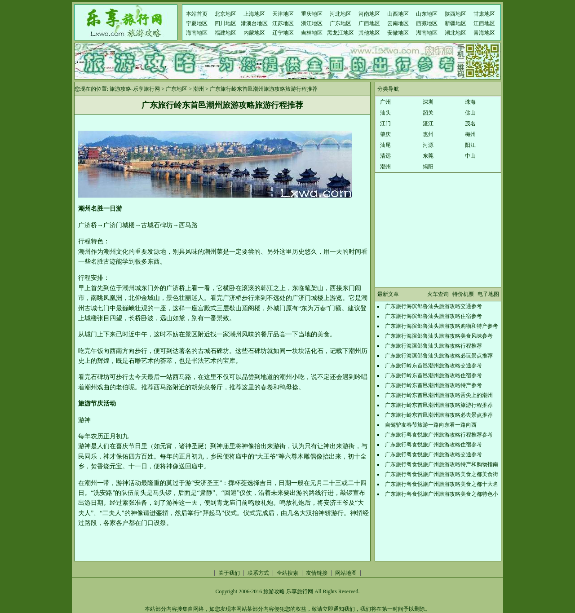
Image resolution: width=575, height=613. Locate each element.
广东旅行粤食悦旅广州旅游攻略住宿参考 (433, 444)
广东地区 (340, 23)
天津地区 (283, 14)
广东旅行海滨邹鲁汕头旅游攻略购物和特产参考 (441, 326)
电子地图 (488, 294)
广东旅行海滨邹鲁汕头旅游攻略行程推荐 (433, 346)
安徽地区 (398, 33)
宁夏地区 (197, 23)
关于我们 (229, 573)
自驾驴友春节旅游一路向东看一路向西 (431, 425)
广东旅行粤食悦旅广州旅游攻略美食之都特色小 (441, 494)
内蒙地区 (254, 33)
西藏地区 (427, 23)
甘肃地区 (484, 14)
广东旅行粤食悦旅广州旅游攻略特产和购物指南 (441, 464)
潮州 (198, 89)
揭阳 (428, 166)
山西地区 (398, 14)
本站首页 (197, 14)
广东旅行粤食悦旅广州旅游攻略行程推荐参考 (439, 435)
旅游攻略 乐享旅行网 (288, 591)
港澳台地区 (254, 23)
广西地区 (369, 23)
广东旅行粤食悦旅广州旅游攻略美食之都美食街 (441, 474)
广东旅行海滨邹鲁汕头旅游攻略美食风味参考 (439, 336)
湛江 (428, 123)
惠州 (428, 134)
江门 (385, 123)
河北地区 (340, 14)
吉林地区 (312, 33)
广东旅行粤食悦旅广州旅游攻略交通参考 (433, 454)
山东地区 (427, 14)
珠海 (470, 102)
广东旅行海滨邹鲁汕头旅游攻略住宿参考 (433, 316)
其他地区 (369, 33)
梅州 (470, 134)
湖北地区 (455, 33)
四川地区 (225, 23)
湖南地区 (427, 33)
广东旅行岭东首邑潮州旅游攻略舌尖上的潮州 (439, 395)
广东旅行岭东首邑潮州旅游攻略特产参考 (433, 385)
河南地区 (369, 14)
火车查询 (438, 294)
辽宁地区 (283, 33)
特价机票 (463, 294)
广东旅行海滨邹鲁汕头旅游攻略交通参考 (433, 306)
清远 (385, 156)
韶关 (428, 113)
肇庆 (385, 134)
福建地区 (225, 33)
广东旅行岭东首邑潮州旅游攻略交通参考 (433, 365)
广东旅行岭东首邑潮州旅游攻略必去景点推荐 (439, 415)
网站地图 (346, 573)
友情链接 (316, 573)
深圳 (428, 102)
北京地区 (225, 14)
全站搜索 (287, 573)
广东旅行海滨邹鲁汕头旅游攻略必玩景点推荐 (439, 356)
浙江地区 (312, 23)
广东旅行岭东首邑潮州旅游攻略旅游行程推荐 (439, 405)
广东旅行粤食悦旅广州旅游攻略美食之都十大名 (441, 484)
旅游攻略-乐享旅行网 (135, 89)
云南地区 (398, 23)
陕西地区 (455, 14)
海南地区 (197, 33)
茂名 (470, 123)
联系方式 (258, 573)
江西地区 (484, 23)
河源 (428, 145)
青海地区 (484, 33)
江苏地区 (283, 23)
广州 (385, 102)
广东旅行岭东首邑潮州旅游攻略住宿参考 (433, 375)
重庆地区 (312, 14)
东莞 (428, 156)
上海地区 (254, 14)
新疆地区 (455, 23)
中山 (470, 156)
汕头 (385, 113)
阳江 (470, 145)
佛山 (470, 113)
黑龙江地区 (340, 33)
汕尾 (385, 145)
